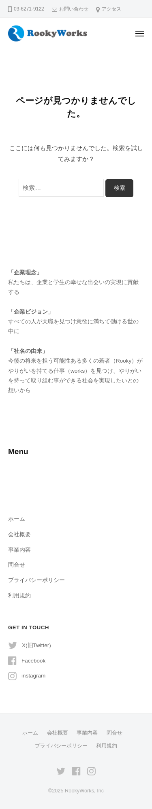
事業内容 (19, 550)
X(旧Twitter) (36, 645)
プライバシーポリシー (36, 580)
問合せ (16, 565)
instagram (33, 676)
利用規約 (19, 595)
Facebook (33, 661)
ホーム (16, 519)
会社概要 (19, 534)
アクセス (111, 9)
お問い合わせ (73, 9)
